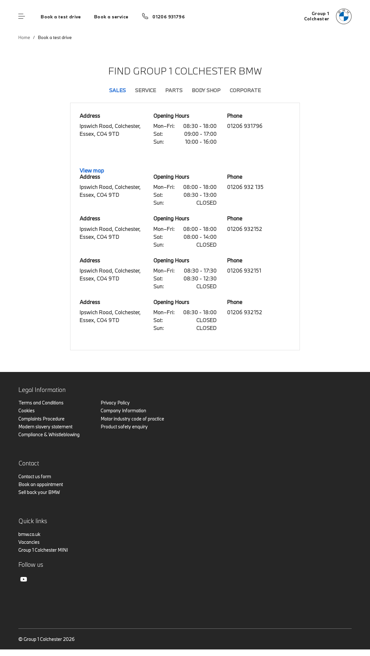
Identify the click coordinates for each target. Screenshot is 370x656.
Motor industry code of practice (132, 419)
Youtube (23, 579)
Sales (117, 90)
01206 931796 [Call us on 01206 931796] (168, 17)
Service (145, 90)
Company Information (123, 410)
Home (24, 37)
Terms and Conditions (41, 403)
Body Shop (206, 90)
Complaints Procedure (41, 419)
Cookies (26, 410)
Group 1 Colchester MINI (43, 550)
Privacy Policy (115, 403)
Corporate (245, 90)
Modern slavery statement (45, 426)
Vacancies (29, 542)
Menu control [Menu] (21, 16)
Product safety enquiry (124, 426)
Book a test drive (61, 17)
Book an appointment (40, 484)
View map (92, 170)
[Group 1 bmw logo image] (328, 16)
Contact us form (34, 476)
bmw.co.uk (29, 534)
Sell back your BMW (39, 492)
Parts (174, 90)
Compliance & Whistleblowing (49, 434)
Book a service (111, 17)
